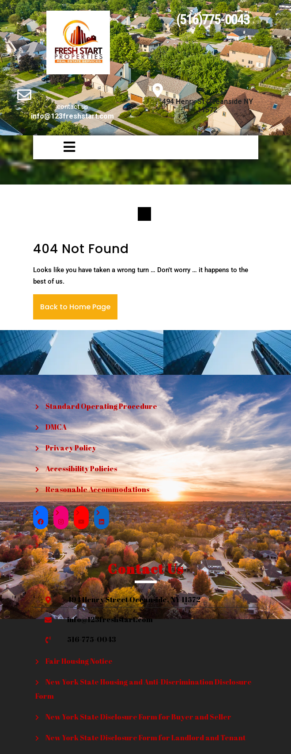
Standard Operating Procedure (101, 406)
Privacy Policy (70, 448)
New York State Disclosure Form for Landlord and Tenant (145, 737)
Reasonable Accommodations (97, 489)
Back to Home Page (75, 307)
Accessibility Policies (81, 468)
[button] (56, 147)
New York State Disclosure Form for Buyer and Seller (138, 717)
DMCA (56, 427)
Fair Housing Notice (79, 661)
